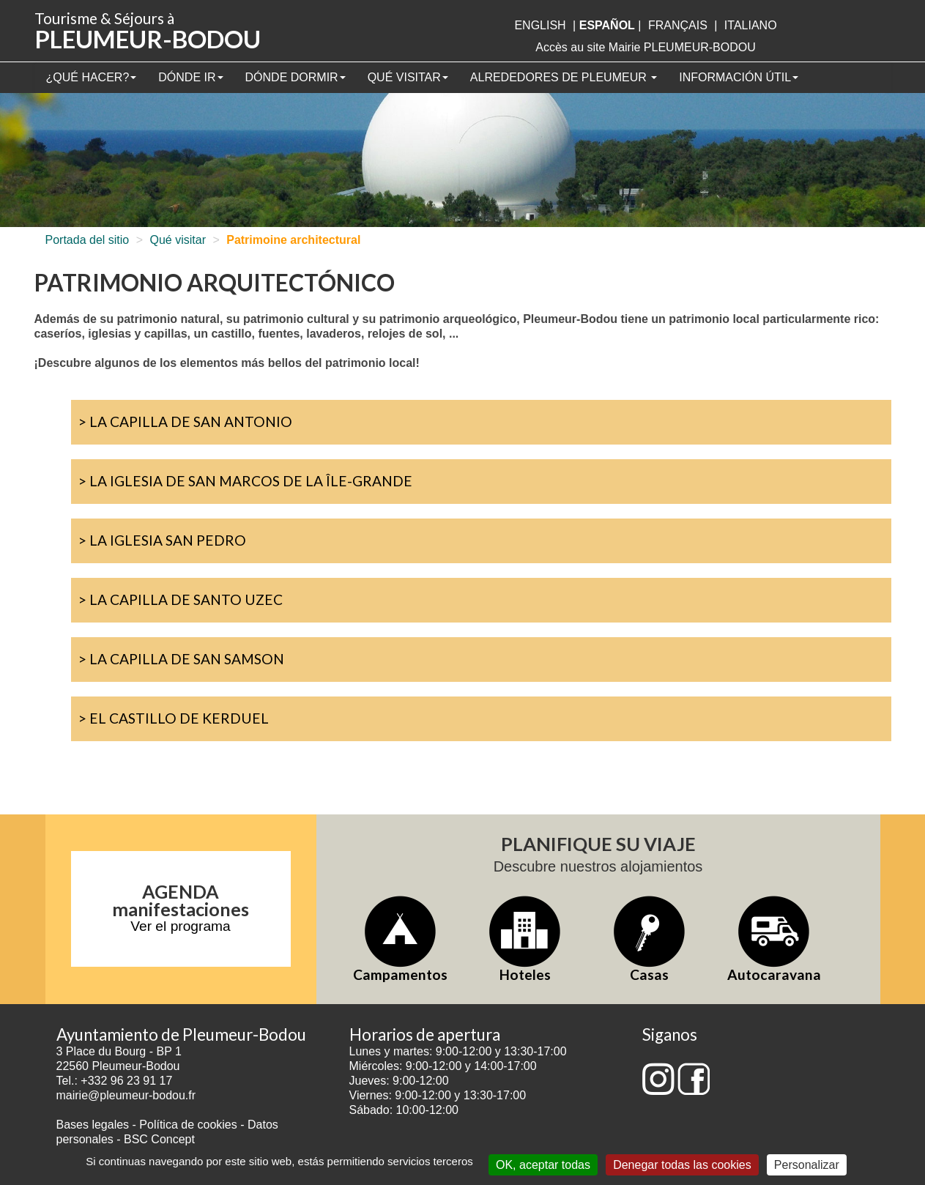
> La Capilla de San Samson (181, 658)
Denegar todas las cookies (682, 1165)
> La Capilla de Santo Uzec (180, 599)
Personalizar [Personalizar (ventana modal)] (806, 1165)
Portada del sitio (87, 240)
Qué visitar (408, 77)
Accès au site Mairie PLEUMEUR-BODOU (645, 47)
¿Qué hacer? (91, 77)
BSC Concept (159, 1139)
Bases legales (93, 1124)
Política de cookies (189, 1124)
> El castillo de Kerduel (173, 718)
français (677, 25)
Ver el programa (180, 926)
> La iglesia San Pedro (162, 540)
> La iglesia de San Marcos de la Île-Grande (245, 480)
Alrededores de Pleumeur (563, 77)
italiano (750, 25)
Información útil (738, 77)
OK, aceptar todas (543, 1165)
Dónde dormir (295, 77)
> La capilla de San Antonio (185, 421)
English (539, 25)
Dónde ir (190, 77)
